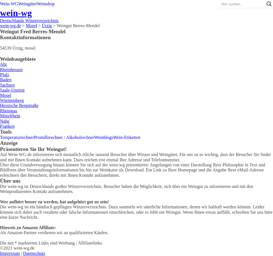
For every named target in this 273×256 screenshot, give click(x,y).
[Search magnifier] (269, 4)
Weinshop (46, 3)
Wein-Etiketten (126, 137)
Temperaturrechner (17, 137)
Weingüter (27, 3)
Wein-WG (9, 3)
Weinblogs (103, 137)
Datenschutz (34, 253)
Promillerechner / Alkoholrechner (64, 137)
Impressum (10, 253)
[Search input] (242, 4)
